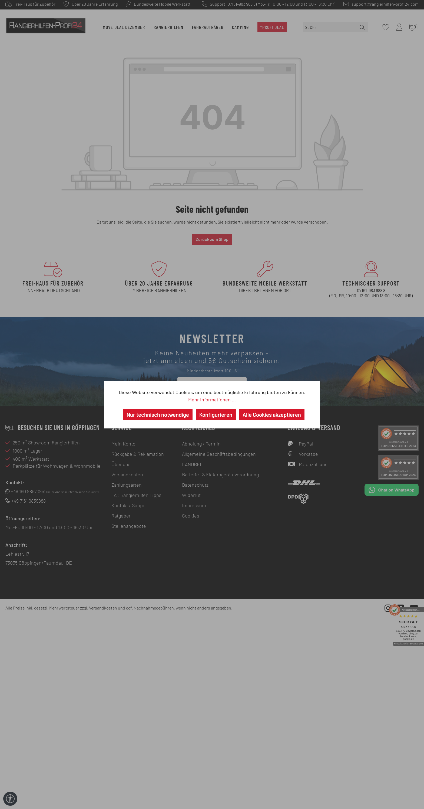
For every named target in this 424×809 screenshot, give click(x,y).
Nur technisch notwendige (158, 414)
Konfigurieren (215, 414)
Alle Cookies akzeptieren (272, 414)
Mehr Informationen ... (212, 399)
